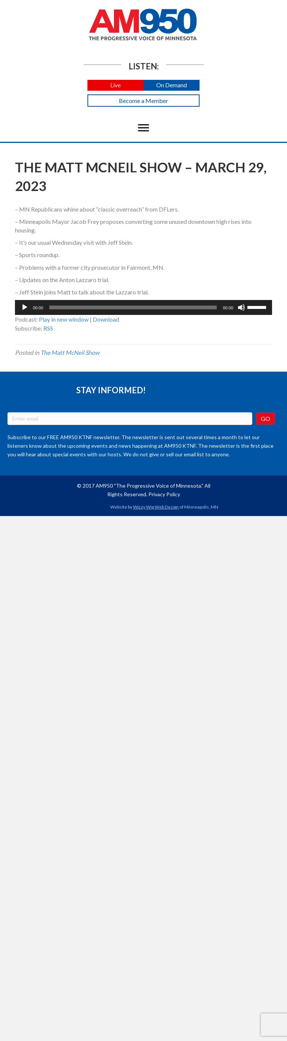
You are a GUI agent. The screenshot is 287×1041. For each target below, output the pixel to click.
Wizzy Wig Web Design (156, 507)
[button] (115, 85)
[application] (143, 307)
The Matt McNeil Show (69, 352)
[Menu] (143, 128)
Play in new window (64, 319)
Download (106, 319)
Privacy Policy (164, 494)
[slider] (133, 307)
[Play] (24, 307)
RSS (48, 328)
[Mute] (241, 307)
